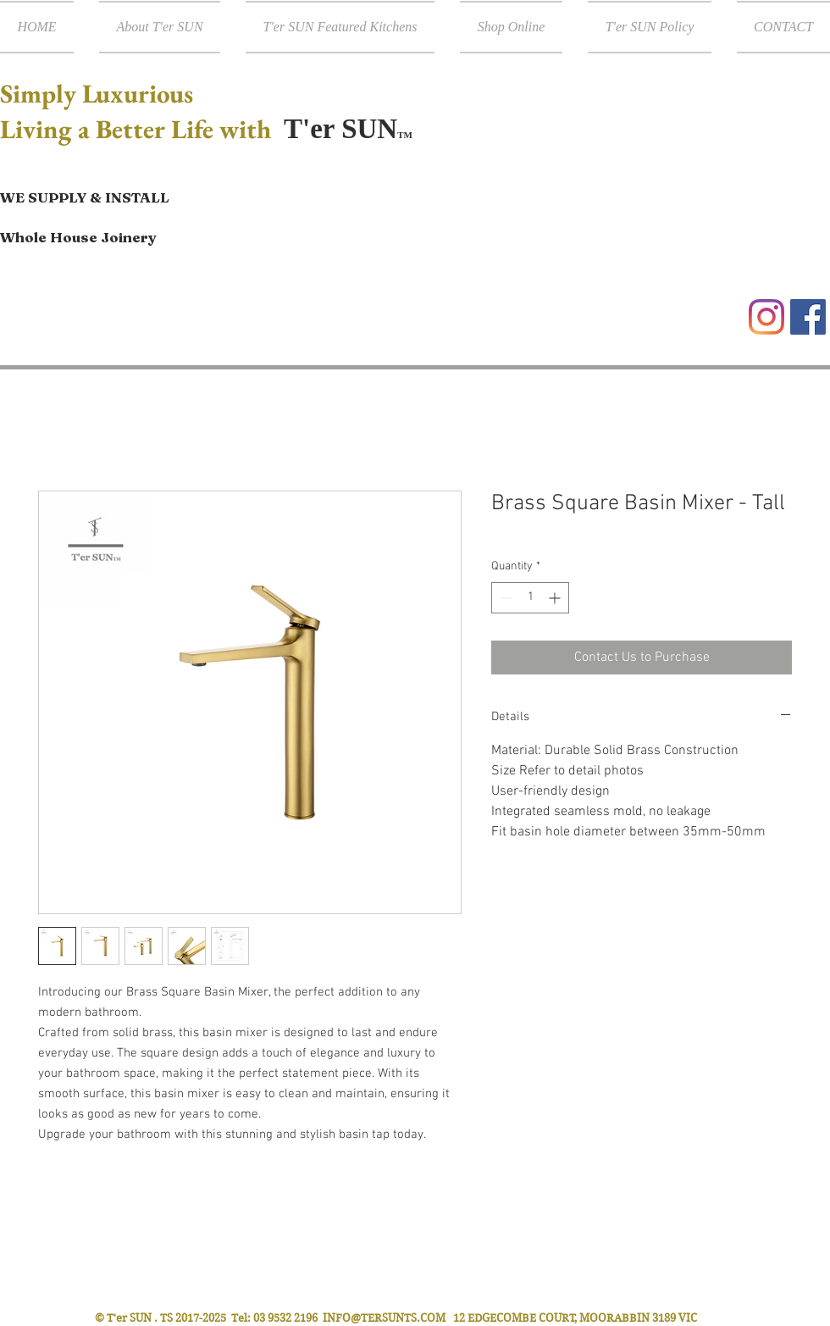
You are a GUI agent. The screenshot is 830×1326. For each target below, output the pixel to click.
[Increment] (556, 598)
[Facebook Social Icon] (808, 317)
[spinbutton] (530, 598)
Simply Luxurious (99, 93)
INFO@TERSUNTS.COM (384, 1318)
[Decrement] (504, 598)
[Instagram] (766, 317)
